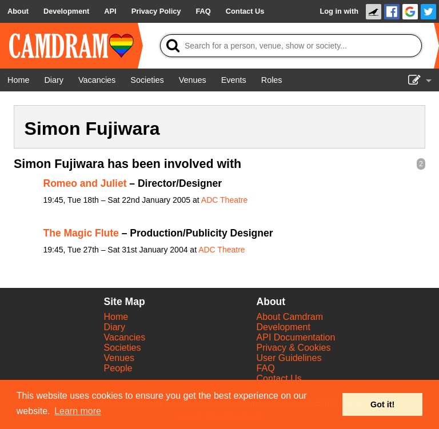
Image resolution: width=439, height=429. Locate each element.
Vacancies (125, 337)
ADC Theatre (224, 200)
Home (116, 317)
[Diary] (54, 80)
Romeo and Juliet (85, 183)
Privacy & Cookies (294, 347)
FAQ (266, 368)
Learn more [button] (77, 411)
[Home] (18, 80)
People (118, 368)
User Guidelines (289, 358)
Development (283, 327)
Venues (119, 358)
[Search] (291, 46)
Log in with (339, 11)
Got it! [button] (382, 404)
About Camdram (290, 317)
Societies (122, 347)
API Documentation (296, 337)
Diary (114, 327)
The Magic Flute (81, 233)
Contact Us (279, 378)
